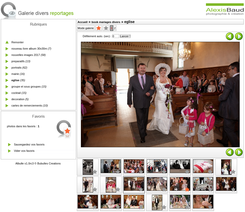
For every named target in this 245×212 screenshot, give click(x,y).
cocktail (16, 92)
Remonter (17, 42)
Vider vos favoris (24, 150)
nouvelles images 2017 (25, 54)
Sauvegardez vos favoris (29, 144)
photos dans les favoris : (23, 126)
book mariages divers (106, 22)
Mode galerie (86, 28)
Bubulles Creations (49, 163)
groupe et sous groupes (26, 86)
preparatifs (18, 61)
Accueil (83, 22)
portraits (16, 67)
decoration (17, 99)
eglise (15, 80)
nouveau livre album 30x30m (29, 48)
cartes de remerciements (26, 105)
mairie (15, 73)
